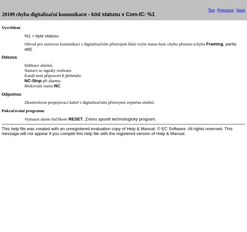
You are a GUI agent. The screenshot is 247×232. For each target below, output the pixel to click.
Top (211, 10)
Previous (225, 10)
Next (240, 10)
